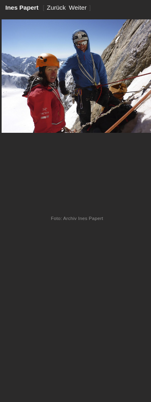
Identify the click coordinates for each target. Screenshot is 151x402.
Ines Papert (22, 7)
